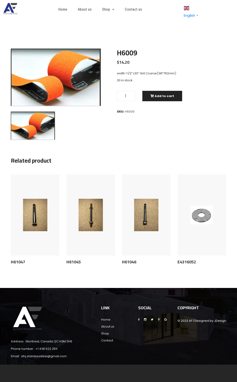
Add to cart (162, 96)
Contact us (133, 9)
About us (85, 9)
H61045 (73, 262)
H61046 (129, 262)
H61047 (18, 262)
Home (62, 9)
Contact (107, 340)
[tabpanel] (56, 77)
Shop (108, 9)
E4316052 (187, 262)
